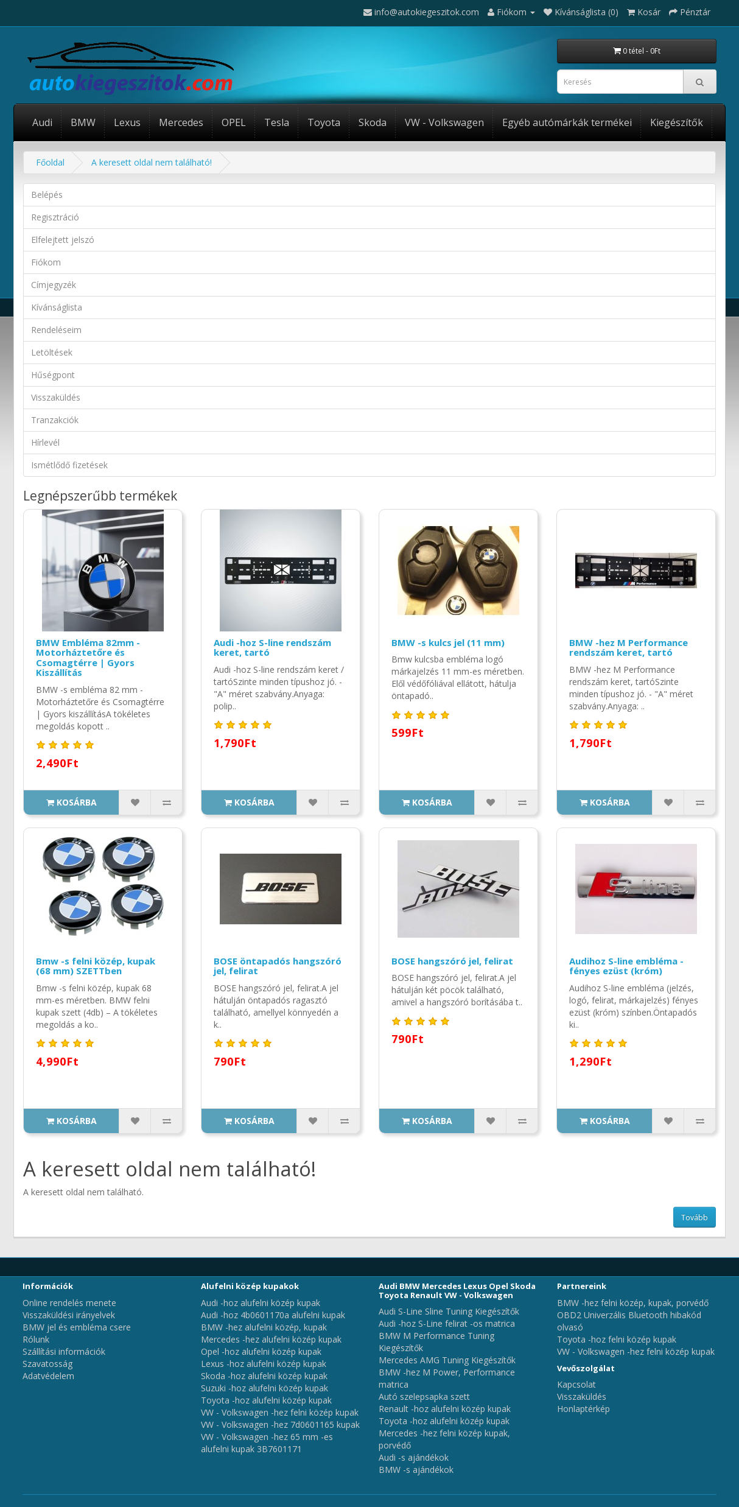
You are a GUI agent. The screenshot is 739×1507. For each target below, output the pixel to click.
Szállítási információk (64, 1351)
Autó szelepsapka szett (424, 1396)
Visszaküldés (55, 397)
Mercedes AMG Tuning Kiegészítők (447, 1360)
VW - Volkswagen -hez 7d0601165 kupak (280, 1424)
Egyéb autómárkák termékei (567, 122)
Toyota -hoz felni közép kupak (616, 1339)
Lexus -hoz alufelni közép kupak (263, 1363)
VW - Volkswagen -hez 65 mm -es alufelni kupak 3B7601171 (267, 1443)
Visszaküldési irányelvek (69, 1315)
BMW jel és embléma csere (77, 1327)
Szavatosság (47, 1363)
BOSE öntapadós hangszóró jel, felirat (277, 966)
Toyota (323, 122)
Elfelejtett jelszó (62, 239)
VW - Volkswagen (444, 122)
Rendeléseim (56, 329)
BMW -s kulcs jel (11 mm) (448, 642)
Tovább (694, 1217)
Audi (42, 122)
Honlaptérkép (583, 1408)
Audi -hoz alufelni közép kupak (260, 1303)
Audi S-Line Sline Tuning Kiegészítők (449, 1311)
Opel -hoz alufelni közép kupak (261, 1351)
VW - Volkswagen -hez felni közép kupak (280, 1412)
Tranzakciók (55, 420)
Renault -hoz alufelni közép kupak (445, 1408)
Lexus (127, 122)
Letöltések (51, 352)
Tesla (276, 122)
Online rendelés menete (69, 1303)
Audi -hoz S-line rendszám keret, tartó (272, 647)
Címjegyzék (53, 284)
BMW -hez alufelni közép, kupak (264, 1327)
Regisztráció (55, 217)
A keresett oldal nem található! (151, 162)
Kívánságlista (56, 307)
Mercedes (181, 122)
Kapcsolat (576, 1384)
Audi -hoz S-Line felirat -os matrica (447, 1323)
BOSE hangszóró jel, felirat (452, 961)
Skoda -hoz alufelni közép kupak (264, 1376)
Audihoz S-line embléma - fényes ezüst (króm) (626, 966)
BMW (83, 122)
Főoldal (50, 162)
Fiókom (46, 262)
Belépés (47, 194)
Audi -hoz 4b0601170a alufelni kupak (273, 1315)
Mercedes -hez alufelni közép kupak (271, 1339)
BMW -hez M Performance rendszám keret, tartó (628, 647)
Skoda (373, 122)
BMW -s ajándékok (416, 1469)
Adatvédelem (48, 1376)
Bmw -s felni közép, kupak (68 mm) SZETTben (95, 966)
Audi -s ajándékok (414, 1457)
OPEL (234, 122)
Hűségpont (53, 375)
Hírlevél (45, 442)
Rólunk (36, 1339)
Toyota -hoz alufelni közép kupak (266, 1400)
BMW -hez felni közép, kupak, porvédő (633, 1303)
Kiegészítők (676, 122)
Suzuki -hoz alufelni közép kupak (264, 1388)
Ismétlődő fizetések (69, 465)
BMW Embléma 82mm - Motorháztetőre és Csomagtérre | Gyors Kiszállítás (88, 657)
